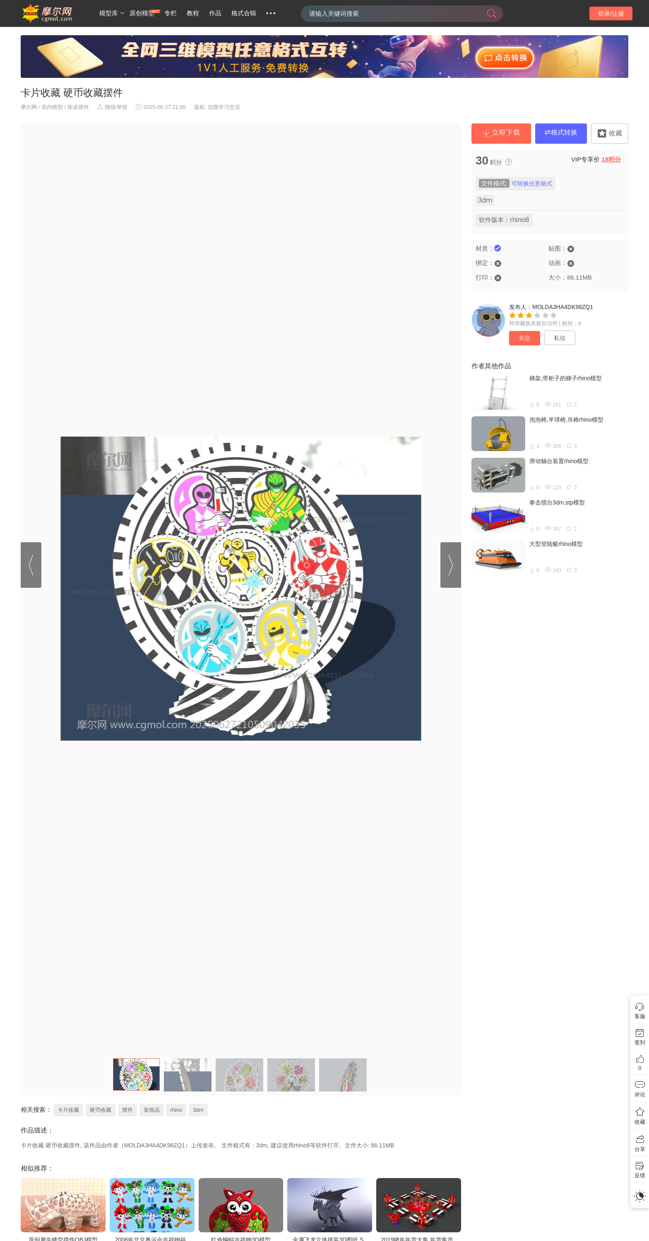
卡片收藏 (68, 1110)
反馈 (640, 1175)
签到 (640, 1042)
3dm (198, 1110)
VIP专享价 (596, 159)
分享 (640, 1149)
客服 (640, 1016)
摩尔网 (29, 107)
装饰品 (152, 1110)
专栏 (170, 13)
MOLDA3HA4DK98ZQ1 (562, 307)
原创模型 (142, 13)
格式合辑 (243, 13)
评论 (640, 1094)
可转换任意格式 (532, 183)
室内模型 (52, 107)
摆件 (127, 1110)
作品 (215, 13)
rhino (176, 1110)
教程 (193, 13)
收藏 (640, 1122)
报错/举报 (112, 107)
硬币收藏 (100, 1110)
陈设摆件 (78, 107)
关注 (524, 338)
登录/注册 (611, 13)
